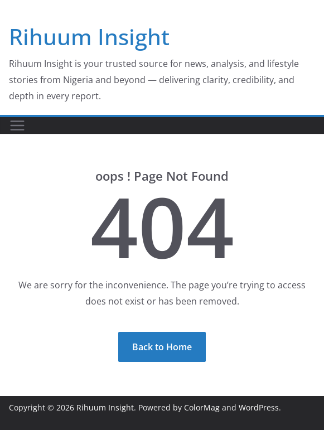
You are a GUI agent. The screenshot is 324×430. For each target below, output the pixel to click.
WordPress (259, 407)
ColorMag (202, 407)
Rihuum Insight (89, 36)
